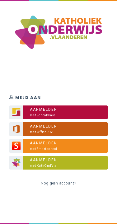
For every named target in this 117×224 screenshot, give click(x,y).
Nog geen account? (58, 183)
